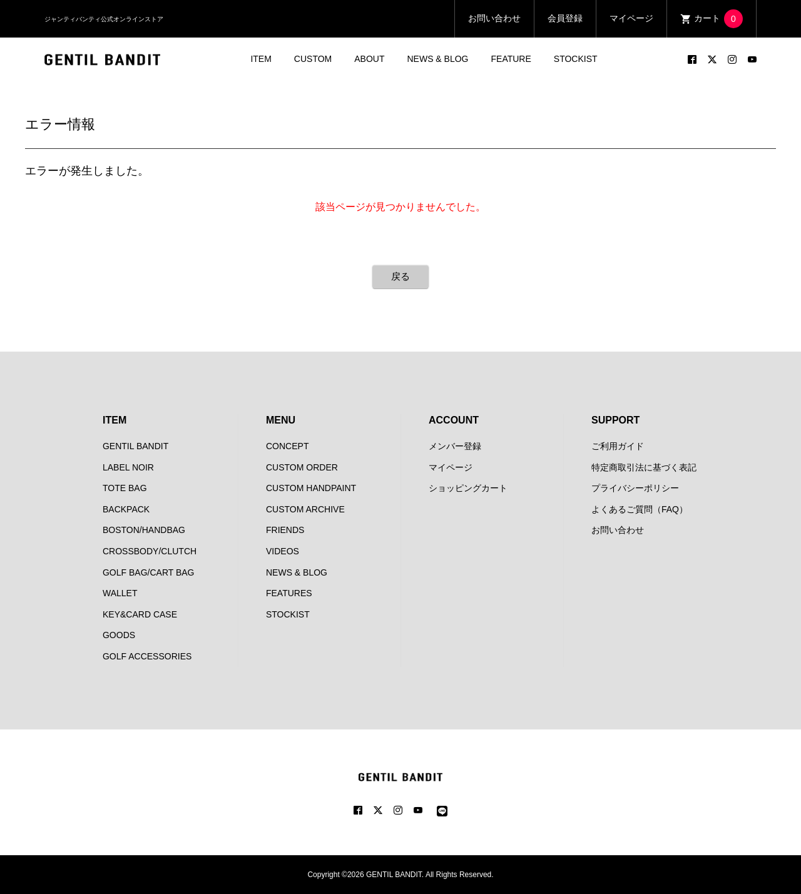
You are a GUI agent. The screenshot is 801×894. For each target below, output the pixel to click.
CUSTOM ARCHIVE (305, 509)
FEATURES (289, 593)
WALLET (120, 593)
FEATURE (511, 59)
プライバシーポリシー (635, 488)
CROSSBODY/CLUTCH (149, 551)
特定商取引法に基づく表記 (643, 467)
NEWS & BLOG (437, 59)
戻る (400, 276)
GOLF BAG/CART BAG (149, 572)
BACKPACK (126, 509)
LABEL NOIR (128, 467)
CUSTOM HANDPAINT (311, 488)
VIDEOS (282, 551)
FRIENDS (285, 530)
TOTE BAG (125, 488)
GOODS (119, 635)
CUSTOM (313, 59)
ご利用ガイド (617, 446)
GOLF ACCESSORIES (147, 656)
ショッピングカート (468, 488)
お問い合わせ (494, 18)
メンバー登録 (455, 446)
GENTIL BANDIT (135, 446)
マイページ (631, 18)
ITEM (260, 59)
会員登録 (565, 18)
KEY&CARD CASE (140, 614)
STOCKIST (576, 59)
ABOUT (369, 59)
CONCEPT (287, 446)
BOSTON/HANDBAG (144, 530)
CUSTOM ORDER (302, 467)
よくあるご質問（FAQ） (639, 509)
